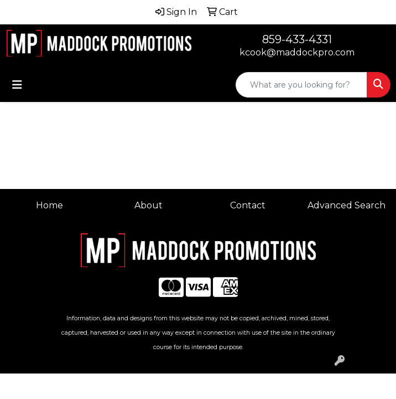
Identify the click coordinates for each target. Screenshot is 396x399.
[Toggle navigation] (17, 85)
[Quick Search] (301, 85)
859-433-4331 (297, 39)
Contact (247, 205)
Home (49, 205)
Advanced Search (346, 205)
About (148, 205)
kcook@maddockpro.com (297, 52)
